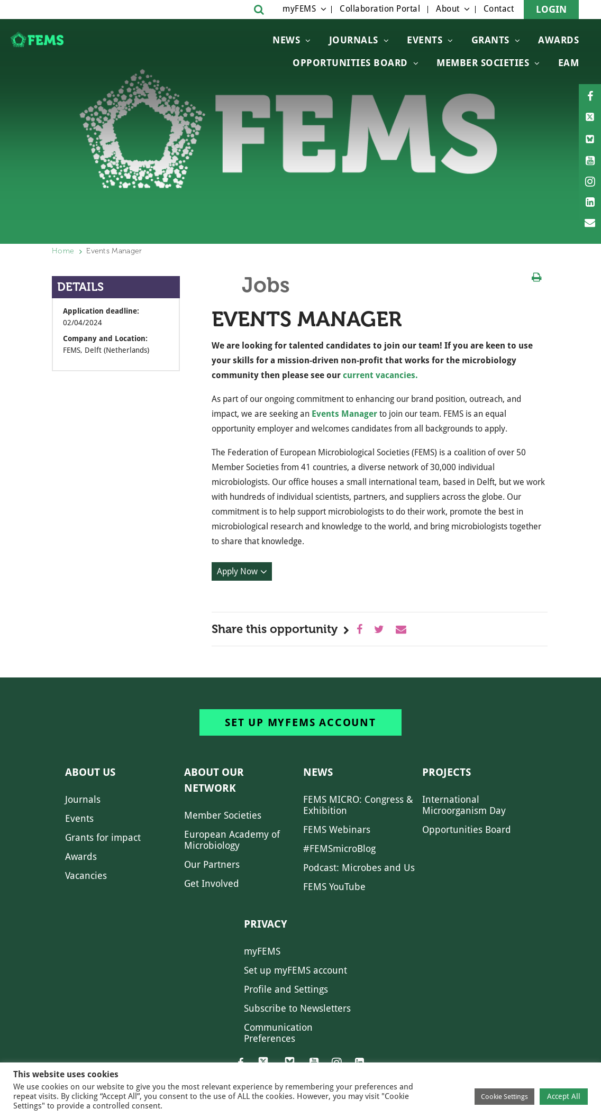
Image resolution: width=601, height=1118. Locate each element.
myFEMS (299, 9)
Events (424, 39)
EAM (568, 62)
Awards (558, 39)
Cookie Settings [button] (504, 1097)
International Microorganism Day (464, 805)
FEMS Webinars (336, 829)
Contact (499, 9)
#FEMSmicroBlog (339, 848)
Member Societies (482, 62)
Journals (353, 39)
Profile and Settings (286, 989)
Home (63, 250)
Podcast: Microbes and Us (359, 867)
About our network (214, 780)
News (286, 39)
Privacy (265, 924)
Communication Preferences (278, 1033)
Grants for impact (103, 837)
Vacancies (86, 875)
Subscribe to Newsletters (297, 1008)
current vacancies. (380, 375)
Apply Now (237, 571)
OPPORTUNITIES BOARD (350, 62)
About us (90, 772)
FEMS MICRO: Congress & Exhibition (358, 805)
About (448, 9)
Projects (446, 772)
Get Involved (211, 883)
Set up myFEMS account (300, 722)
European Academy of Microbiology (232, 840)
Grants (490, 39)
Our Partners (212, 864)
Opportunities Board (466, 829)
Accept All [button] (563, 1096)
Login (551, 9)
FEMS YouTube (334, 886)
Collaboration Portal (380, 9)
